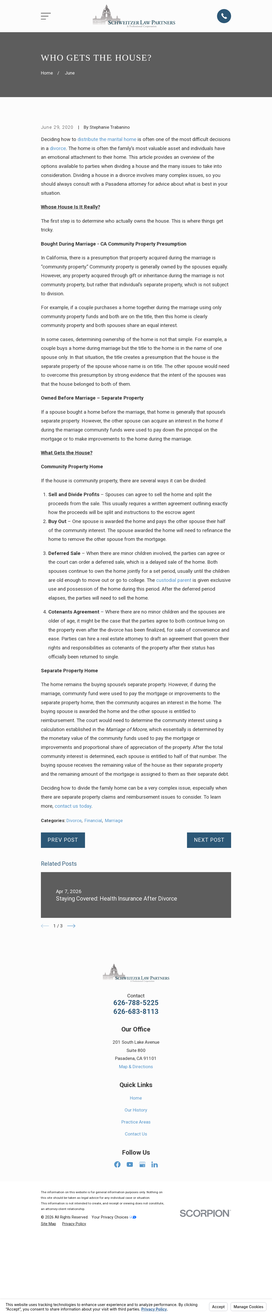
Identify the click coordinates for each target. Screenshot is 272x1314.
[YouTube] (130, 1255)
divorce (58, 239)
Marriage (114, 911)
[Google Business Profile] (142, 1255)
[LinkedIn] (154, 1255)
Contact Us (136, 1224)
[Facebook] (117, 1255)
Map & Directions (136, 1157)
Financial (93, 911)
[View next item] (71, 1016)
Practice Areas (136, 1212)
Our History (136, 1200)
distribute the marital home (107, 230)
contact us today (73, 897)
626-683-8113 (136, 1102)
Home (136, 1188)
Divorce (74, 911)
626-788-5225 (136, 1093)
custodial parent (173, 671)
